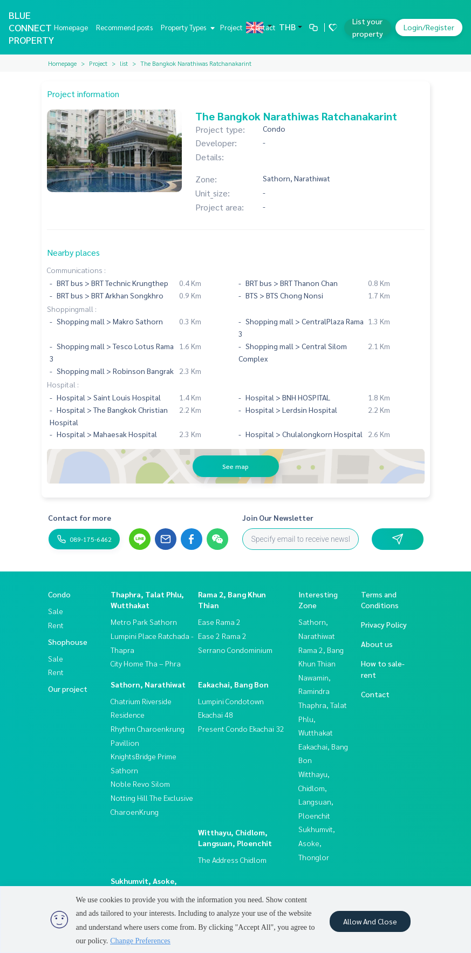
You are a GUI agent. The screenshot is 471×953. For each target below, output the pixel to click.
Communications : (76, 270)
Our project (67, 688)
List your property (367, 27)
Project (231, 27)
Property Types (186, 27)
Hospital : (63, 384)
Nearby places (73, 252)
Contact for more (79, 517)
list (124, 63)
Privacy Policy (384, 624)
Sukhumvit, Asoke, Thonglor (316, 842)
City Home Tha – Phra (146, 663)
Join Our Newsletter (277, 517)
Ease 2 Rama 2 (222, 636)
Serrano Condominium (235, 650)
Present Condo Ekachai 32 (241, 728)
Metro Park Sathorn (144, 622)
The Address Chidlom (232, 859)
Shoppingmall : (72, 309)
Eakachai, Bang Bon (233, 684)
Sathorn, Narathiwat (148, 684)
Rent (56, 625)
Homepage (71, 27)
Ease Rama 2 (219, 622)
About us (377, 644)
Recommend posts (124, 27)
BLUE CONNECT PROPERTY (31, 27)
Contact (263, 27)
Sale (55, 611)
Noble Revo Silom (140, 783)
